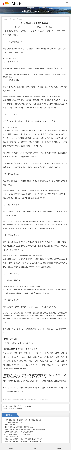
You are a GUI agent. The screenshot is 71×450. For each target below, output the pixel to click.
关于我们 (35, 448)
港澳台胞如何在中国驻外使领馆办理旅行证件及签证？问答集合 (23, 439)
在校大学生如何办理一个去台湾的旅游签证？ (22, 406)
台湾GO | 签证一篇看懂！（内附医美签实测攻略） (19, 432)
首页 (14, 19)
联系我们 (58, 448)
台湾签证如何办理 (9, 425)
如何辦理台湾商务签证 (11, 436)
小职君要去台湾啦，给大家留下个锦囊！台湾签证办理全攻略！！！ (24, 420)
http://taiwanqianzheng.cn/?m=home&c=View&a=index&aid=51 (31, 399)
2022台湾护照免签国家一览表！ (14, 422)
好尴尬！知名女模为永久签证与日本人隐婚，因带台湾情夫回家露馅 (24, 429)
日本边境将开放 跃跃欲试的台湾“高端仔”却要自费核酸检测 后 (22, 441)
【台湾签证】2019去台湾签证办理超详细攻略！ (18, 427)
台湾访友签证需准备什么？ (16, 408)
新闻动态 (20, 19)
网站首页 (11, 448)
